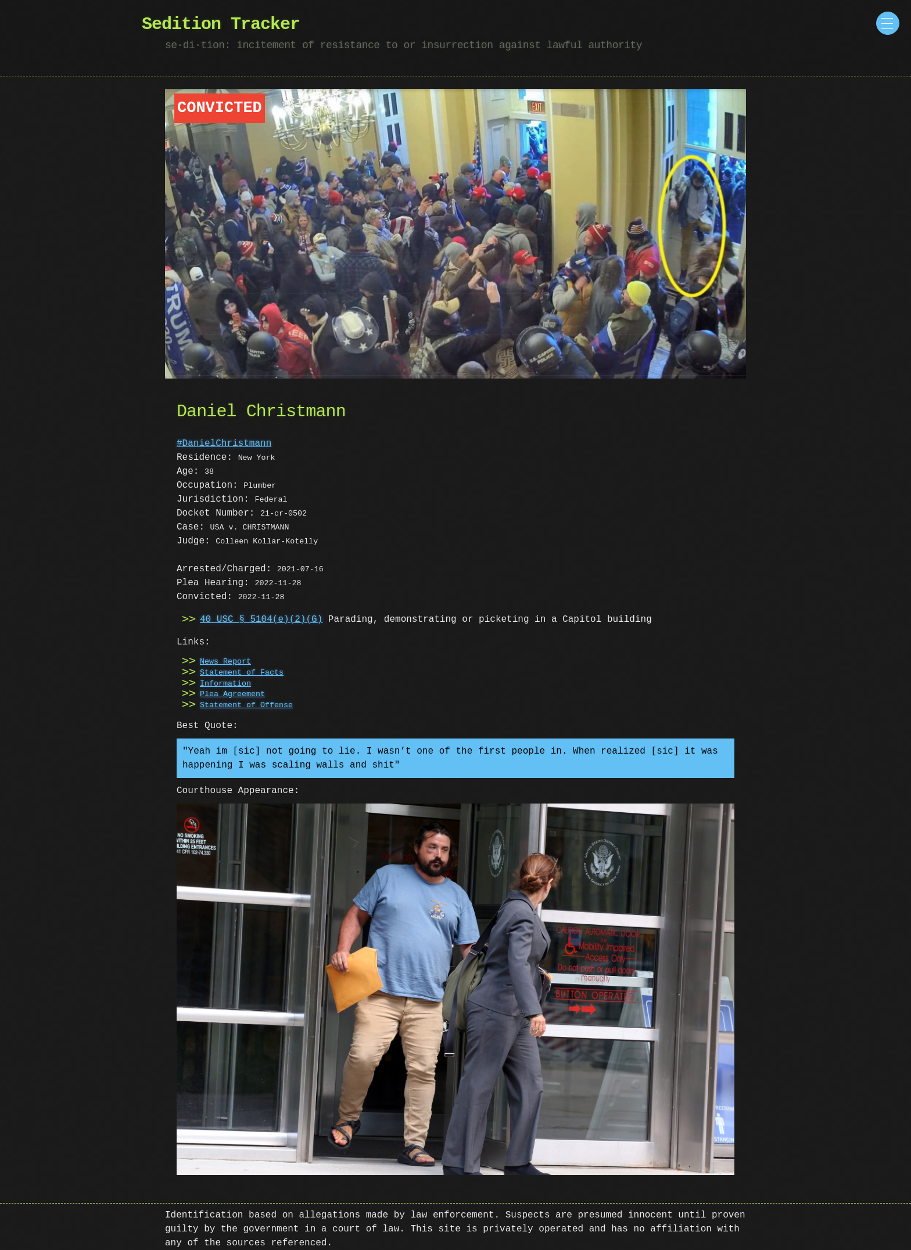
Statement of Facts (242, 673)
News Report (225, 662)
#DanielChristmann (224, 443)
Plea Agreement (232, 694)
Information (225, 684)
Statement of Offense (246, 705)
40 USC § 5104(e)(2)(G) (261, 619)
